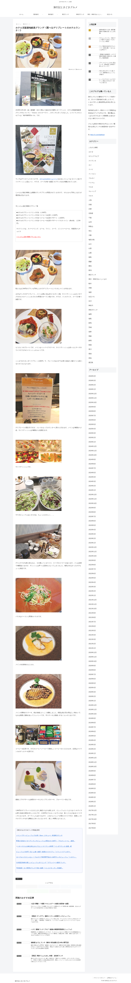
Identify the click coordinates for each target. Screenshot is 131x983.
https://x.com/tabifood (97, 135)
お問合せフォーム (111, 977)
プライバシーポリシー (99, 977)
